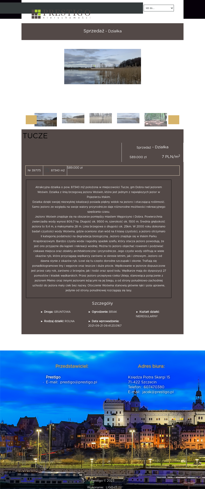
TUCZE (35, 136)
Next (173, 119)
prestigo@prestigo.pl (78, 382)
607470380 (154, 387)
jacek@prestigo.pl (158, 392)
